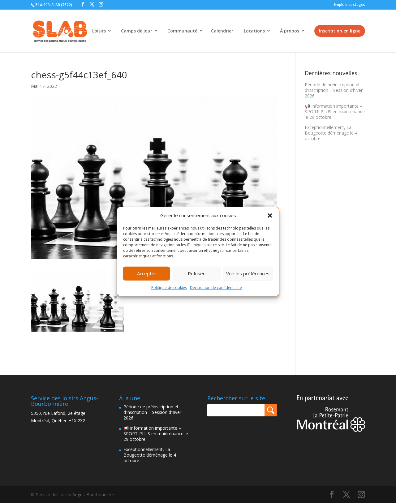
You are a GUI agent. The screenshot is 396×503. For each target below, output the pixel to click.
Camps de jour (136, 31)
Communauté (182, 31)
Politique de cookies (169, 287)
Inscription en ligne (339, 31)
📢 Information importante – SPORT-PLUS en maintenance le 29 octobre (335, 111)
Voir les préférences (247, 273)
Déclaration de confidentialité (216, 287)
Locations (254, 31)
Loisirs (99, 31)
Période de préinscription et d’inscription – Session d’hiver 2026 (334, 90)
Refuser (196, 273)
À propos (289, 31)
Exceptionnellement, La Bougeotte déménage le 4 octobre (331, 132)
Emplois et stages (349, 4)
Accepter (146, 273)
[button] (270, 216)
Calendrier (222, 31)
